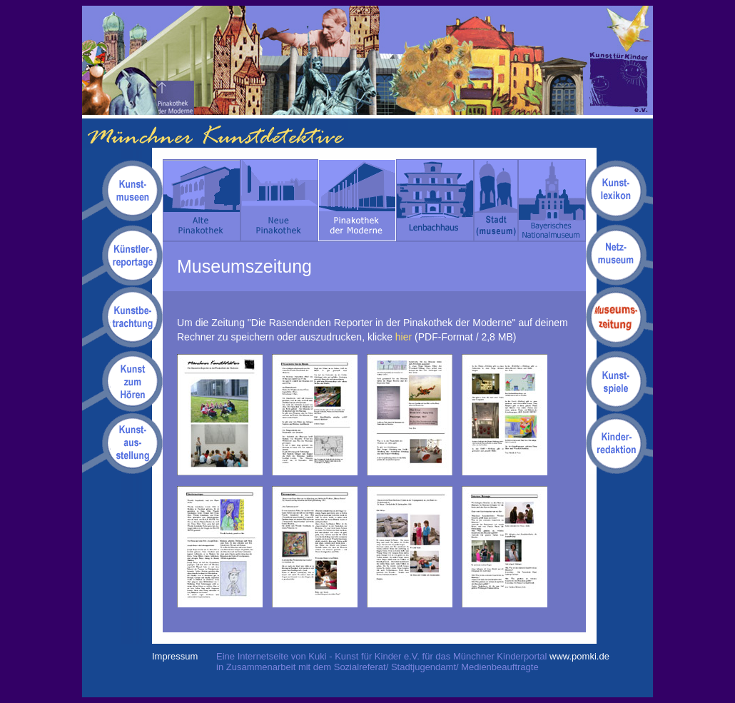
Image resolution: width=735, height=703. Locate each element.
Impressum (175, 656)
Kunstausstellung (122, 443)
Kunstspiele (619, 381)
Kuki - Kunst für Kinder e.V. (621, 60)
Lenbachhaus (435, 200)
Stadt (496, 200)
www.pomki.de (579, 656)
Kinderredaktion (619, 443)
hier (403, 337)
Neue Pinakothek (279, 200)
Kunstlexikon (619, 191)
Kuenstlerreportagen (122, 254)
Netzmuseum (619, 254)
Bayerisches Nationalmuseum (552, 200)
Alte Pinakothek (201, 200)
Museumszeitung (619, 317)
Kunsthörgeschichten (122, 381)
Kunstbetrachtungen (122, 317)
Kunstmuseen (122, 191)
